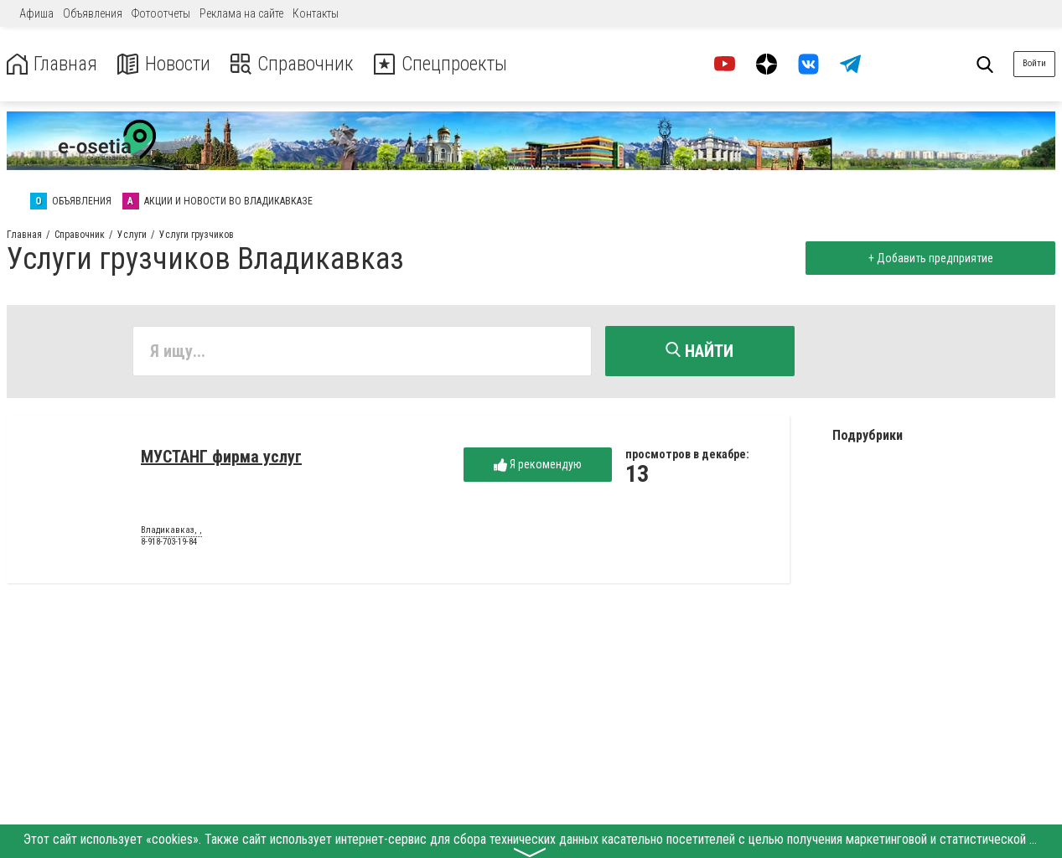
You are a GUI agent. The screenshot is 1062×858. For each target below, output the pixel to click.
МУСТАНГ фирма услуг (221, 457)
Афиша (36, 13)
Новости (166, 64)
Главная (53, 64)
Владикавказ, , (171, 531)
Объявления (92, 13)
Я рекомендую (538, 465)
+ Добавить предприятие (929, 258)
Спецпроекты (447, 64)
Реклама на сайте (241, 13)
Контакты (316, 13)
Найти (699, 351)
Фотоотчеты (161, 13)
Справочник (296, 64)
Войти (1034, 63)
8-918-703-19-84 (169, 542)
